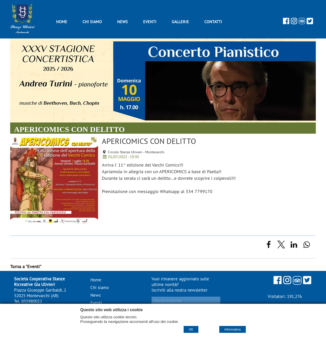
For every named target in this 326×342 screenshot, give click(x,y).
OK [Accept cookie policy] (191, 329)
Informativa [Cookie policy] (232, 329)
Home (95, 280)
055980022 (31, 301)
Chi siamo (92, 21)
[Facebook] (286, 22)
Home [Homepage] (61, 21)
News (122, 21)
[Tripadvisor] (302, 22)
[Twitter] (310, 22)
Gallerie (180, 21)
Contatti (213, 21)
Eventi (149, 21)
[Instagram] (294, 22)
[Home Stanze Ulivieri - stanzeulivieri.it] (22, 31)
